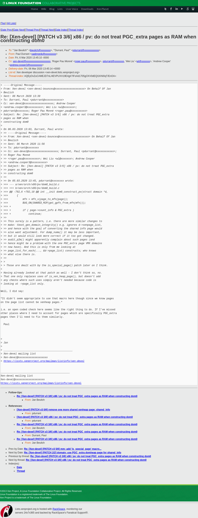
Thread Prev (32, 29)
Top (3, 23)
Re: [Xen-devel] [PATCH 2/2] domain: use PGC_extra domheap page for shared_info (72, 452)
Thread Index (76, 29)
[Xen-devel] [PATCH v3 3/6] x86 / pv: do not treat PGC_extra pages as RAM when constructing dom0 (75, 417)
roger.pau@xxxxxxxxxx (87, 61)
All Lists (11, 23)
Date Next (18, 29)
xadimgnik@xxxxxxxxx (43, 54)
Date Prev (6, 29)
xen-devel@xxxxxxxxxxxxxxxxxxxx (31, 61)
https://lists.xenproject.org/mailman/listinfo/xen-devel (43, 361)
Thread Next (47, 29)
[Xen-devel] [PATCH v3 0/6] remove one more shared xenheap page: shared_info (63, 409)
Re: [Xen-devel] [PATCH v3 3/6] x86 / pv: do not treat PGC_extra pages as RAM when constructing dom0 (77, 396)
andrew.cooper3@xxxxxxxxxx (26, 65)
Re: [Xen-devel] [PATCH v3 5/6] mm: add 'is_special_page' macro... (62, 448)
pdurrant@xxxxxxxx (113, 61)
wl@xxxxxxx (143, 61)
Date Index (61, 29)
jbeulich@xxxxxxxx (40, 50)
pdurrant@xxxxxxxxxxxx (86, 50)
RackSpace (58, 509)
